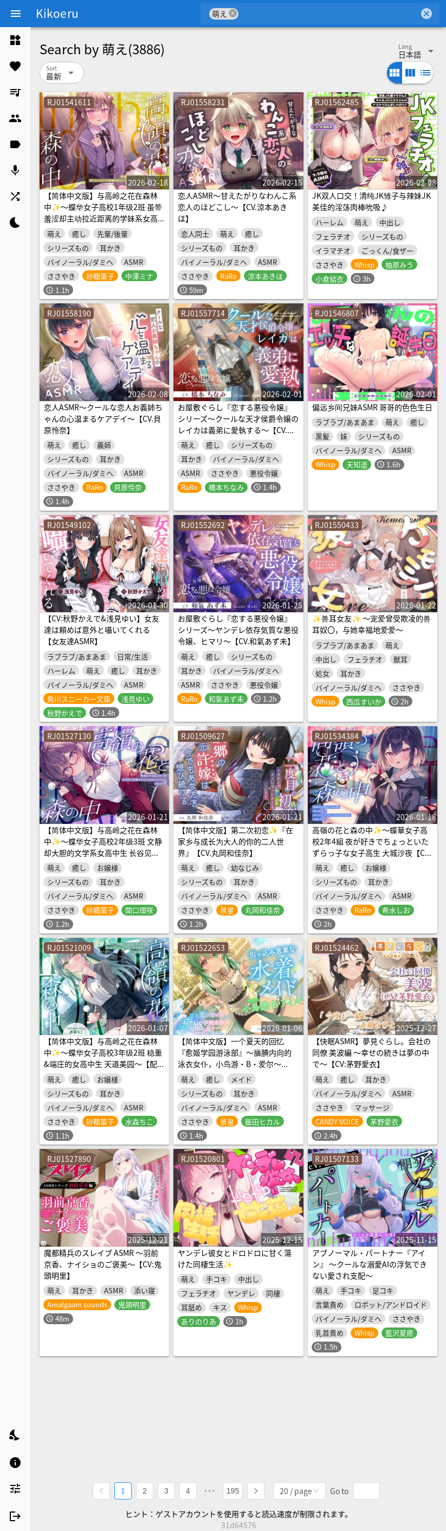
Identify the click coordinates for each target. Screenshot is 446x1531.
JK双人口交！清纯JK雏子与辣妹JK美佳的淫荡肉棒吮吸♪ (371, 201)
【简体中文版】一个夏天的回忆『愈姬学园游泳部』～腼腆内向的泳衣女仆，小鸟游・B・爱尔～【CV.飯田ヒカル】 (235, 1058)
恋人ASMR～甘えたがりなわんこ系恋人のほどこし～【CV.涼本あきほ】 (237, 207)
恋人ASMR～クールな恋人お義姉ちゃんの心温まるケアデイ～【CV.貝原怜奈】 (103, 418)
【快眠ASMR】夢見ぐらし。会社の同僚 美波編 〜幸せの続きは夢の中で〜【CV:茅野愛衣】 (371, 1052)
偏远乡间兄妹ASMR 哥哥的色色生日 (372, 407)
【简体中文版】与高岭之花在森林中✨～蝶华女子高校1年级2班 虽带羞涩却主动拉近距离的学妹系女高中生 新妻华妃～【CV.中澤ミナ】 (103, 212)
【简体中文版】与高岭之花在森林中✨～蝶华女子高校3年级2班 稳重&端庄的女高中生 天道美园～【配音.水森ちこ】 (103, 1058)
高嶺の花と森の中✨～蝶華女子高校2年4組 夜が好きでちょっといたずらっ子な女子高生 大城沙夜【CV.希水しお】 (371, 846)
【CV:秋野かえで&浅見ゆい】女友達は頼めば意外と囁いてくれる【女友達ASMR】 (101, 629)
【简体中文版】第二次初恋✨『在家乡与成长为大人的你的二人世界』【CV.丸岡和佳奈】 (235, 841)
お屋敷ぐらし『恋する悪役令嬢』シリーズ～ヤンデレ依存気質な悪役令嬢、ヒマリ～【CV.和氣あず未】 (238, 629)
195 (233, 1490)
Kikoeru (57, 13)
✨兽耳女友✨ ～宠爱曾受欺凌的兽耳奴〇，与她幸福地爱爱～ (371, 624)
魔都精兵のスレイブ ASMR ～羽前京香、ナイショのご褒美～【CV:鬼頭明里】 (102, 1264)
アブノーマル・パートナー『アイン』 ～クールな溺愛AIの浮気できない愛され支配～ (369, 1264)
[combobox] (329, 13)
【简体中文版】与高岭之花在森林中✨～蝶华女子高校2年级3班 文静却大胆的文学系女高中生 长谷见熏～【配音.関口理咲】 (103, 846)
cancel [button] (233, 13)
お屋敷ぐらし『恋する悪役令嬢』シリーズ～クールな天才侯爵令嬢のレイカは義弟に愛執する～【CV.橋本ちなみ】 (238, 424)
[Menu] (16, 13)
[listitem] (15, 40)
